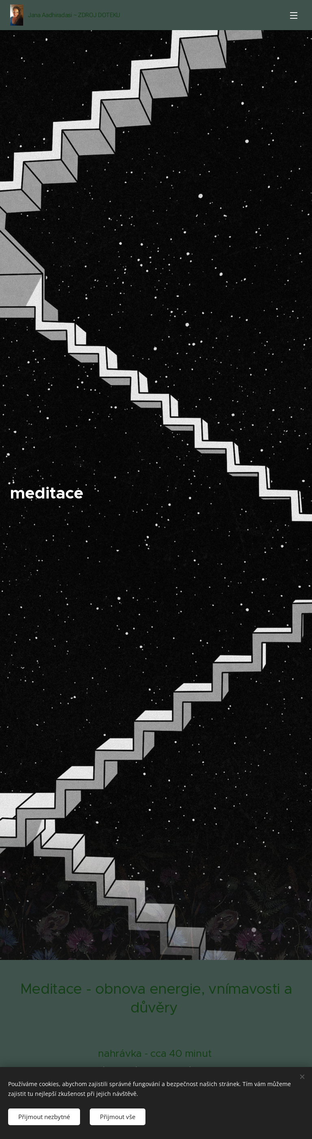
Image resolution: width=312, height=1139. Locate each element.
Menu (293, 15)
